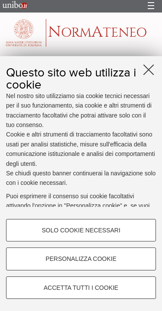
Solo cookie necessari (80, 230)
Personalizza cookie (80, 258)
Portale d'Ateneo (13, 6)
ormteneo (97, 32)
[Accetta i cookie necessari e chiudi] (149, 69)
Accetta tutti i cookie (81, 287)
